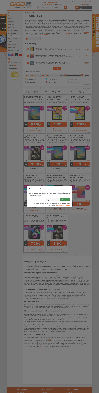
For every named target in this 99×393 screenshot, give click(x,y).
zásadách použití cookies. (63, 205)
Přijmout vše (64, 199)
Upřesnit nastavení (52, 200)
